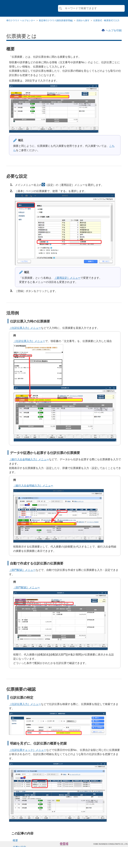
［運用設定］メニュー (67, 277)
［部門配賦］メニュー (22, 570)
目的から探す (83, 20)
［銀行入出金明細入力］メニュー (29, 459)
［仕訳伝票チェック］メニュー (27, 750)
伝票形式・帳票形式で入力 (106, 20)
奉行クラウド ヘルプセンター (20, 20)
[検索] (91, 8)
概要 (15, 840)
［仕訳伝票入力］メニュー (25, 327)
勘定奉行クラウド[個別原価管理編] (56, 20)
